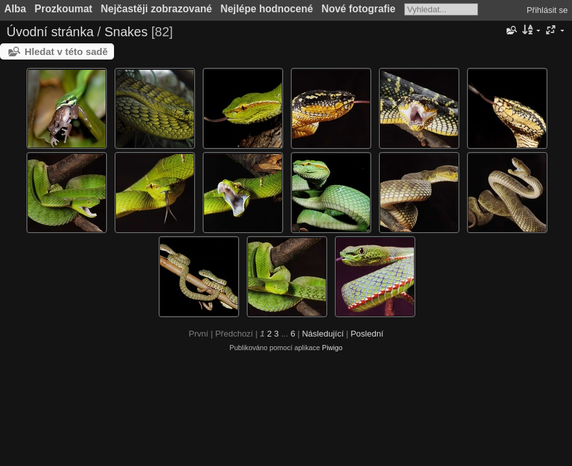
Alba (16, 8)
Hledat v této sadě (66, 51)
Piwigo (332, 347)
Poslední (366, 333)
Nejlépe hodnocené (266, 8)
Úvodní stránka (50, 32)
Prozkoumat (63, 8)
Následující (322, 333)
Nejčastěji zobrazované (156, 8)
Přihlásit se (547, 10)
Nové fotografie (358, 8)
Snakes (126, 32)
